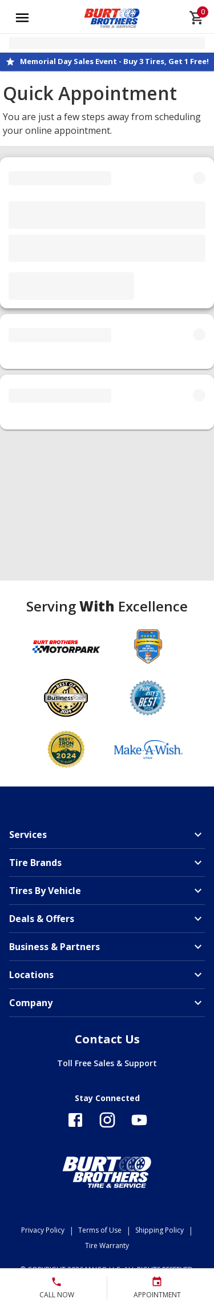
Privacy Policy (42, 1230)
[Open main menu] (22, 18)
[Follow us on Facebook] (75, 1120)
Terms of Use (100, 1230)
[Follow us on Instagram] (107, 1120)
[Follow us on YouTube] (139, 1120)
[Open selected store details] (107, 43)
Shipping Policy (159, 1230)
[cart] (197, 18)
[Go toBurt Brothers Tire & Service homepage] (112, 17)
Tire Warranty (107, 1245)
